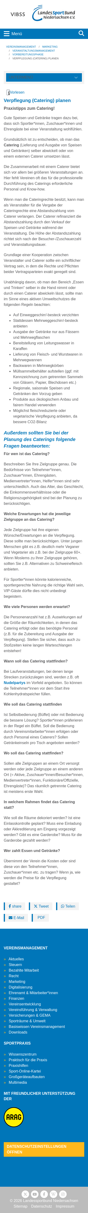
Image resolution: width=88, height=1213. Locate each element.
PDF (41, 918)
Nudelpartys (14, 683)
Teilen (68, 906)
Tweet (41, 906)
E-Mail (16, 918)
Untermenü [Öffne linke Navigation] (21, 77)
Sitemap (20, 1206)
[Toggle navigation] (37, 34)
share (15, 906)
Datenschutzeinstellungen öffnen (36, 1149)
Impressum (65, 1206)
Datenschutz (41, 1206)
